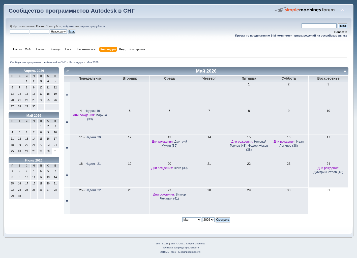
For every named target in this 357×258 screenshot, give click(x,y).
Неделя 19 (92, 111)
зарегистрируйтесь (92, 26)
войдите (68, 26)
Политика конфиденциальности (180, 247)
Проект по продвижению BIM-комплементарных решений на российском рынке (291, 35)
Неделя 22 (93, 190)
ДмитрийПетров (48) (328, 172)
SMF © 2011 (178, 243)
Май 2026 (33, 115)
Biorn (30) (181, 168)
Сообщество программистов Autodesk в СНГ (72, 11)
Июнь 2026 (34, 160)
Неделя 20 (93, 137)
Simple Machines (195, 243)
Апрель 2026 (34, 71)
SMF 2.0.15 (162, 243)
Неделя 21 (93, 164)
